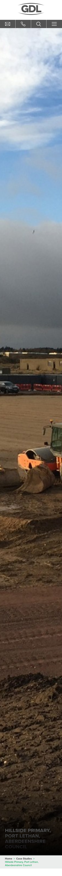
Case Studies (24, 858)
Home (8, 858)
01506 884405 (23, 24)
